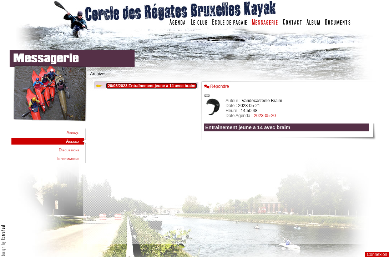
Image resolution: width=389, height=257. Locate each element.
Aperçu (72, 132)
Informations (68, 158)
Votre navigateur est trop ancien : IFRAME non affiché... (144, 160)
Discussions (69, 149)
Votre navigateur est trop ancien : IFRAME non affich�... (288, 160)
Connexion (377, 254)
